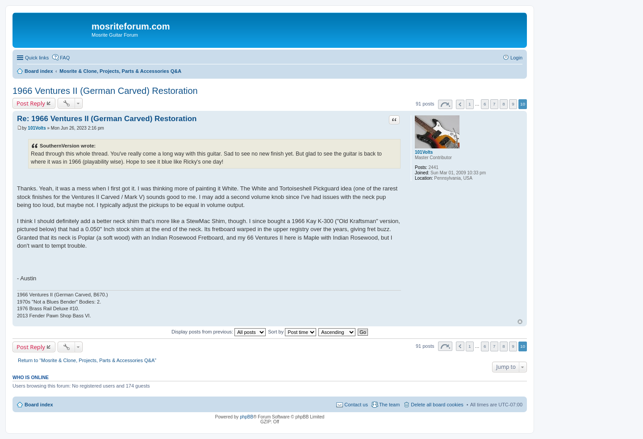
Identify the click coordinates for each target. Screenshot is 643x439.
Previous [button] (460, 104)
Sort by (292, 331)
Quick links (37, 57)
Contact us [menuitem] (356, 404)
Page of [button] (445, 104)
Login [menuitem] (516, 57)
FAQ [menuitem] (65, 57)
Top (520, 321)
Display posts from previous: (218, 331)
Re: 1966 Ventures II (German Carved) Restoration (106, 118)
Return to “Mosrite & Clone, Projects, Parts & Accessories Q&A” (87, 360)
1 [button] (469, 103)
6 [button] (485, 103)
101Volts (424, 152)
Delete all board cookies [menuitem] (437, 404)
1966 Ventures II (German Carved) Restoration (105, 91)
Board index (39, 404)
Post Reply (31, 103)
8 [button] (503, 103)
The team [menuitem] (389, 404)
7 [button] (494, 103)
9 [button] (513, 103)
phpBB (246, 416)
